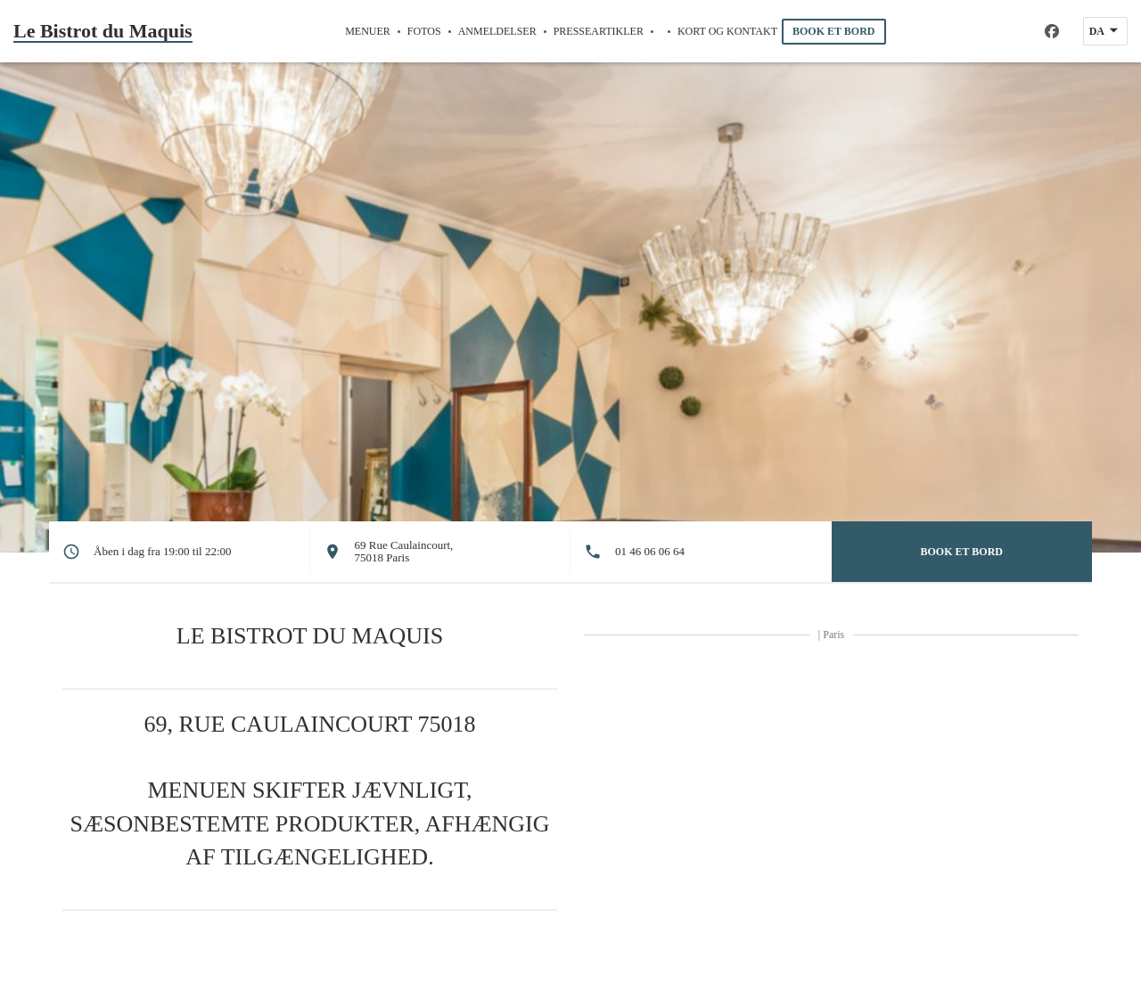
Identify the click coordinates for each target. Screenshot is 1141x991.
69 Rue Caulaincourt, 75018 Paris (404, 551)
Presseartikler (599, 31)
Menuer (367, 31)
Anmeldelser (497, 31)
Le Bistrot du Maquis (103, 31)
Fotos (424, 31)
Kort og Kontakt (727, 31)
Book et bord (833, 31)
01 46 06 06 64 (650, 551)
